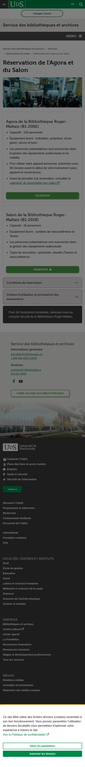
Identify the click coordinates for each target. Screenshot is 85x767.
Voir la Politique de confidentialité (24, 734)
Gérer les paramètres (42, 745)
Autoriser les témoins (42, 753)
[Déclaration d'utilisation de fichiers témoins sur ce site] (42, 736)
